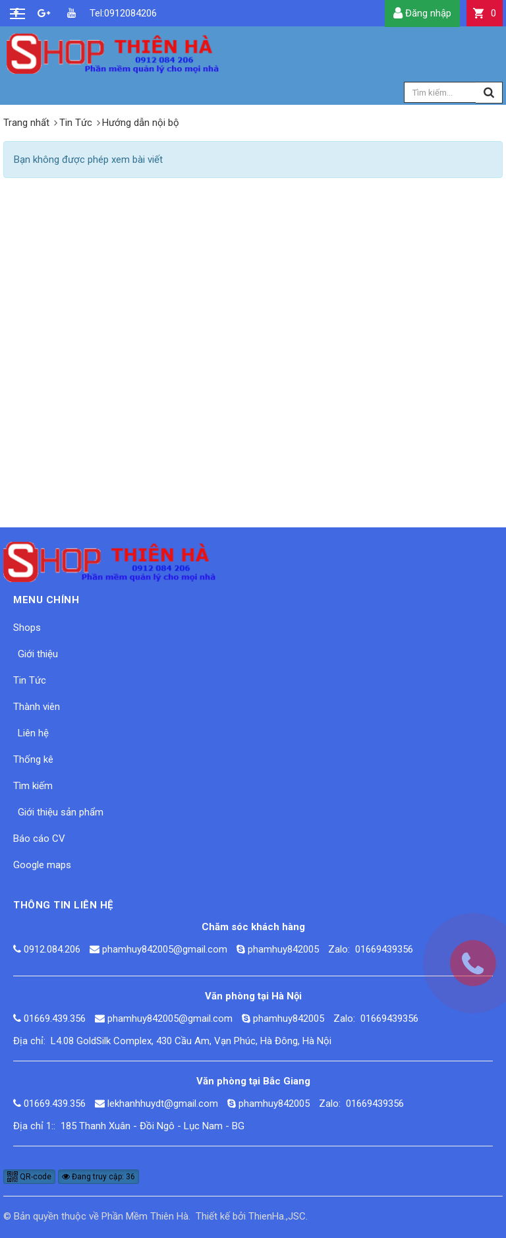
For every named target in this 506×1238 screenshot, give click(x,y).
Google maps (42, 865)
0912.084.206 (52, 949)
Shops (27, 628)
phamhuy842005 (283, 949)
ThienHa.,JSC (277, 1216)
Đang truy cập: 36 (98, 1176)
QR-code (29, 1176)
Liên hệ (33, 733)
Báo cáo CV (39, 838)
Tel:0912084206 (99, 13)
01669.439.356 (55, 1018)
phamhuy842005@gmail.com (164, 949)
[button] (484, 13)
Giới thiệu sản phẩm (60, 812)
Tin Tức (29, 680)
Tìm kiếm (33, 786)
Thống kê (33, 759)
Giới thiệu (38, 654)
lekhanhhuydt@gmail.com (162, 1103)
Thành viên (36, 707)
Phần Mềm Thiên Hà (144, 1216)
